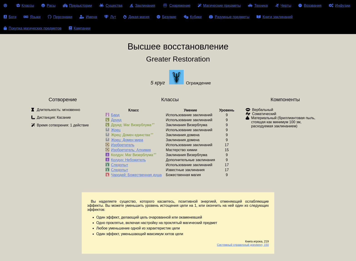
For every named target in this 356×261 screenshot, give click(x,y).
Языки (32, 17)
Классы (25, 5)
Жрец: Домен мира (127, 140)
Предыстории (77, 5)
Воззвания (309, 5)
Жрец (116, 130)
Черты (283, 5)
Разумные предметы (229, 17)
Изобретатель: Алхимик (131, 150)
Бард (115, 115)
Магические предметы (219, 5)
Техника (258, 5)
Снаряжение (176, 5)
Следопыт (119, 165)
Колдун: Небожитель (128, 160)
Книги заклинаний (274, 17)
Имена (88, 17)
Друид (116, 120)
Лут (110, 17)
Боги (10, 17)
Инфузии (339, 5)
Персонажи (60, 17)
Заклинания (142, 5)
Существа (110, 5)
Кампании (80, 28)
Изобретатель (122, 145)
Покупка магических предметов (33, 28)
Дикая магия (136, 17)
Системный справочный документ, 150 (243, 244)
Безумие (166, 17)
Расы (48, 5)
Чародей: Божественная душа (136, 175)
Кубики (193, 17)
